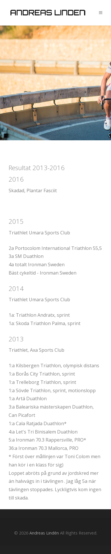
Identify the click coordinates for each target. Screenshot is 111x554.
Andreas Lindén (44, 533)
